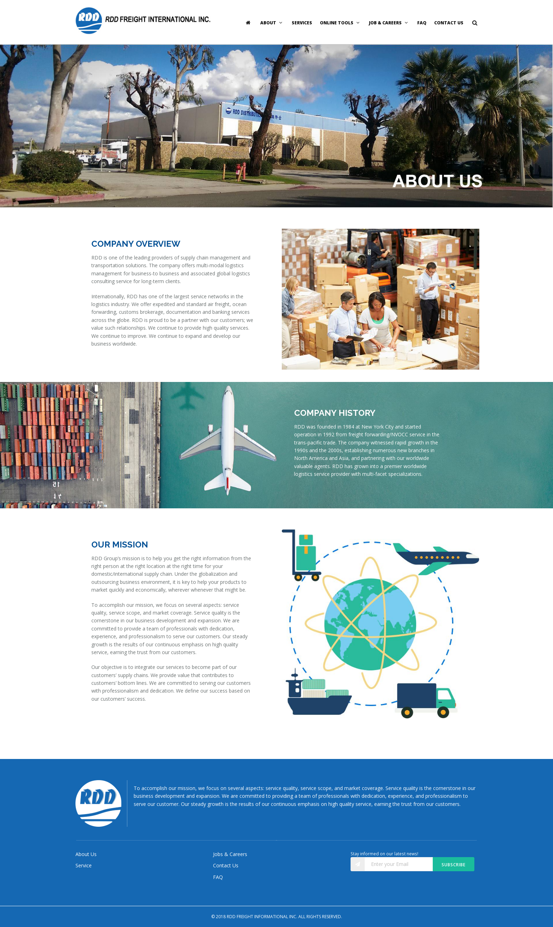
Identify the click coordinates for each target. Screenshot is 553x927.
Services (302, 23)
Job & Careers (389, 23)
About (272, 23)
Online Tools (340, 23)
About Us (86, 854)
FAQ (421, 23)
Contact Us (448, 23)
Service (83, 865)
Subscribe (454, 865)
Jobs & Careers (230, 854)
